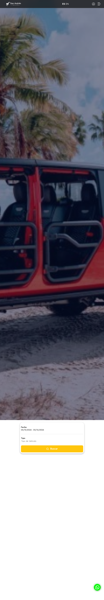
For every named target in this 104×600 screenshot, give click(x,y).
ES (63, 3)
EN (67, 3)
